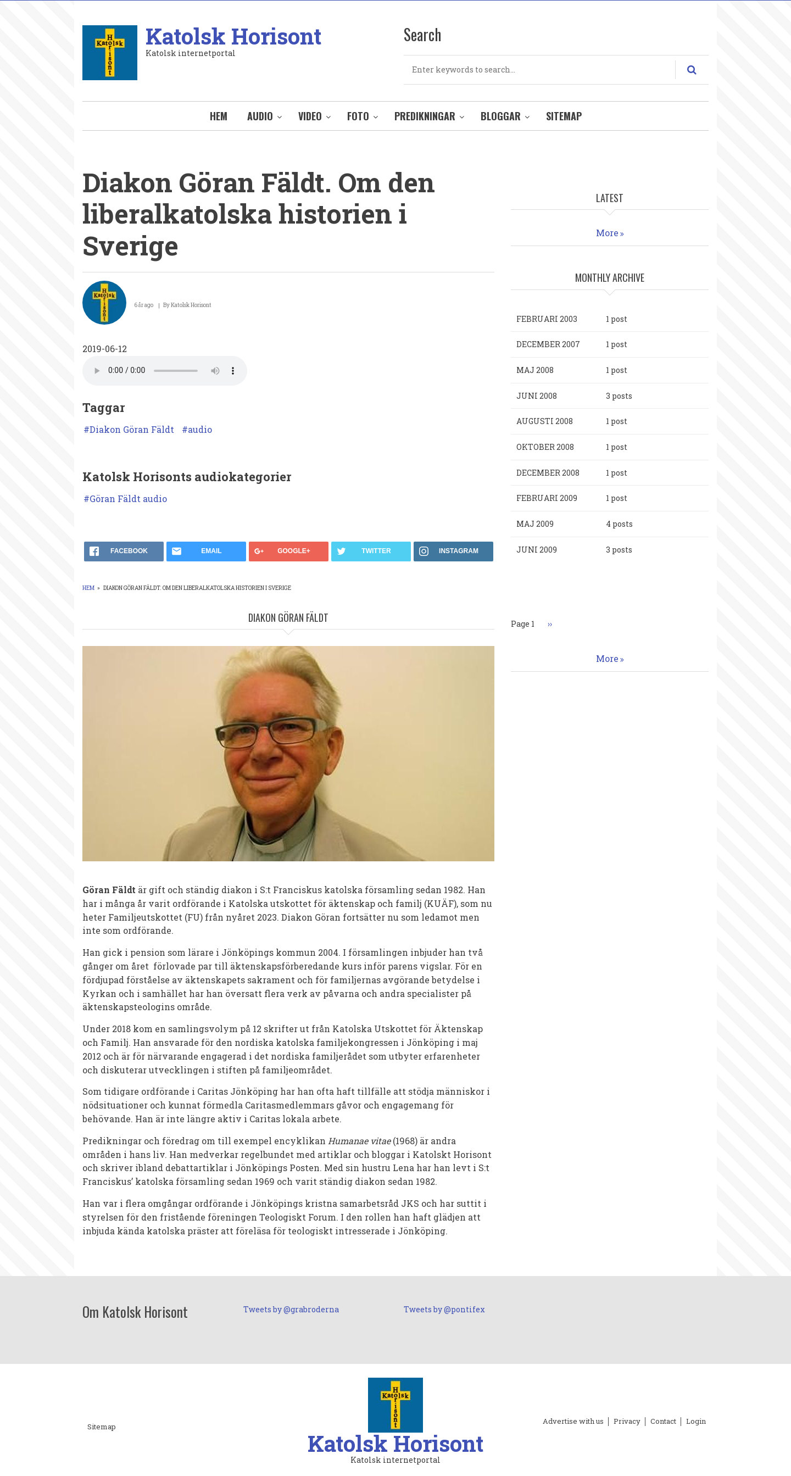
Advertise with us (573, 1421)
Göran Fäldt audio (128, 498)
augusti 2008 (544, 421)
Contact (663, 1421)
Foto (358, 116)
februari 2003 (546, 319)
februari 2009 (546, 498)
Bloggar (501, 116)
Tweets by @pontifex (444, 1309)
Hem (218, 116)
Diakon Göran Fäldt (132, 429)
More (607, 232)
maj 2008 (535, 370)
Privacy (627, 1421)
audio (200, 429)
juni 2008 (536, 396)
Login (696, 1421)
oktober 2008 (545, 447)
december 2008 (548, 472)
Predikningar (424, 116)
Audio (260, 116)
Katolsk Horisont (233, 36)
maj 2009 (535, 524)
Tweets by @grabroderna (291, 1309)
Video (310, 116)
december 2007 (548, 344)
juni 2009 (536, 549)
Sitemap (564, 116)
